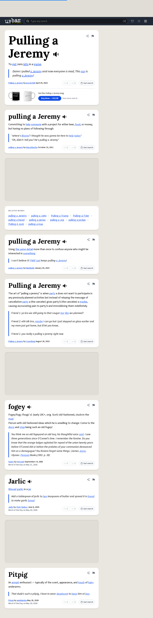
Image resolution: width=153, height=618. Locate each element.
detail (29, 249)
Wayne (25, 136)
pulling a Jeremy (15, 147)
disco (11, 427)
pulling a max (35, 224)
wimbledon (22, 600)
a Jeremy (36, 71)
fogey (11, 461)
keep (74, 594)
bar (62, 313)
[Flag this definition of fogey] (93, 405)
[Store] (132, 21)
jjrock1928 (30, 83)
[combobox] (76, 21)
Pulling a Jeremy (15, 83)
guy (83, 71)
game (37, 64)
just (38, 260)
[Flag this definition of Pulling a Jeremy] (92, 36)
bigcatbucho (32, 147)
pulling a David (16, 220)
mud (10, 419)
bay (87, 594)
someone (36, 124)
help (28, 124)
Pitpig (11, 600)
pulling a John (38, 216)
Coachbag (31, 341)
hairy (91, 582)
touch (81, 582)
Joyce (82, 451)
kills (25, 64)
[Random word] (124, 21)
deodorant (62, 594)
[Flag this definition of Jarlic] (93, 479)
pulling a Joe (57, 220)
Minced (12, 489)
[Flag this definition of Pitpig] (93, 573)
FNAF (33, 260)
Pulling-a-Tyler (81, 216)
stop (22, 427)
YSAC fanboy (22, 507)
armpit (15, 582)
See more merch (69, 98)
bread (91, 496)
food (77, 124)
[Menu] (145, 21)
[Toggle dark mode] (139, 21)
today (77, 136)
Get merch (87, 83)
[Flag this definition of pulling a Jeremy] (93, 114)
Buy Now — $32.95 (49, 98)
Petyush (20, 461)
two (45, 496)
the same (20, 249)
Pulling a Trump (59, 216)
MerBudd (30, 268)
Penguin (24, 455)
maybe (83, 302)
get (14, 64)
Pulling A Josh (16, 224)
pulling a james (37, 220)
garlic (20, 489)
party (52, 293)
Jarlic (10, 507)
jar (29, 489)
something (29, 253)
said (81, 434)
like (67, 313)
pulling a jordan (77, 220)
